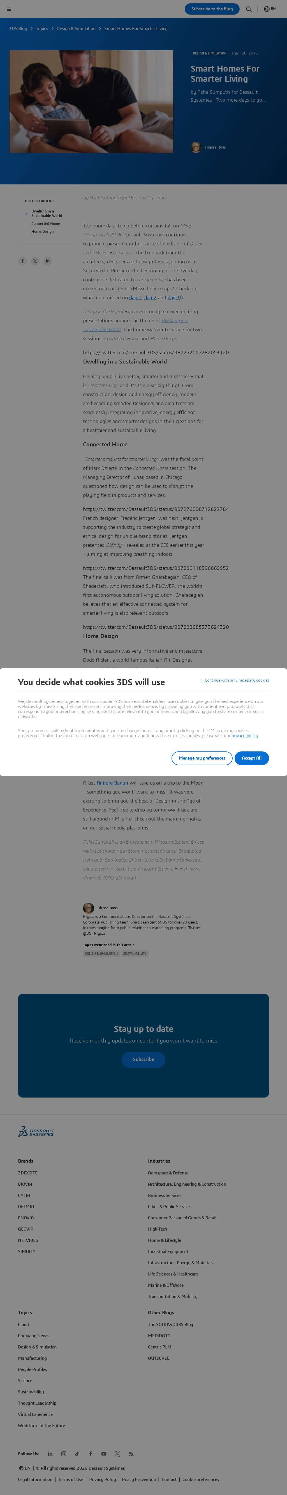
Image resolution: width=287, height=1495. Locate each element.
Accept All (252, 758)
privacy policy (245, 735)
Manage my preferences (195, 758)
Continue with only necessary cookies (233, 682)
